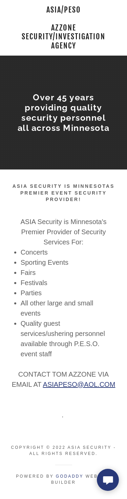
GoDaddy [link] (69, 476)
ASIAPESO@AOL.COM (79, 384)
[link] (63, 27)
